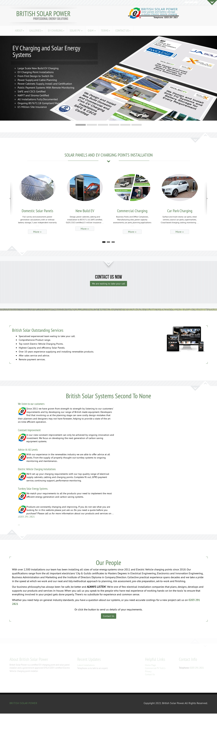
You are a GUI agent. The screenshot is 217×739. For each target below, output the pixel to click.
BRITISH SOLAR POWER (43, 13)
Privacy (148, 671)
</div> (25, 726)
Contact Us (108, 616)
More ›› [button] (37, 231)
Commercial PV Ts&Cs (155, 668)
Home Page (150, 665)
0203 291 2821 (26, 516)
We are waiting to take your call (108, 283)
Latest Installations (86, 665)
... (19, 524)
